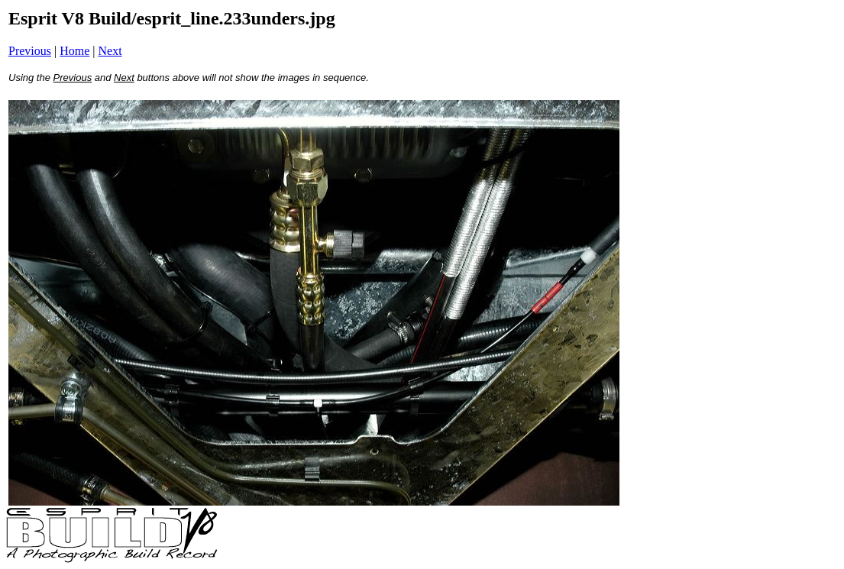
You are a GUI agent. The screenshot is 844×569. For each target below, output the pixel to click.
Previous (29, 50)
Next (110, 50)
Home (74, 50)
